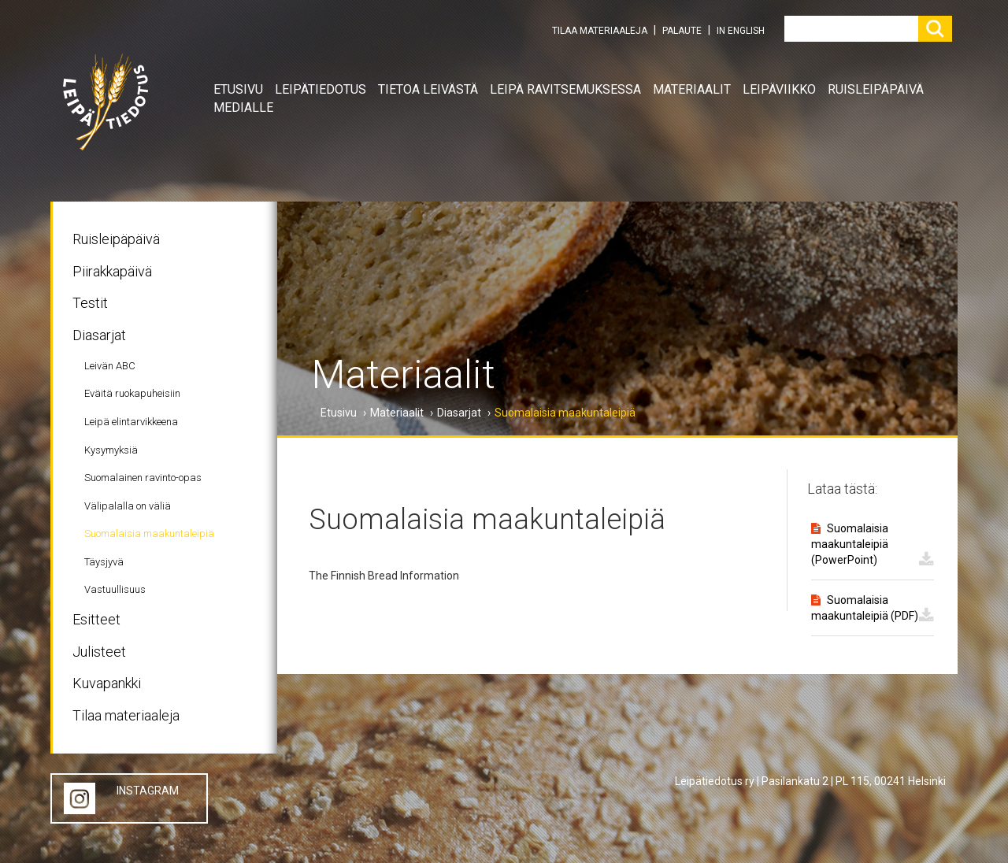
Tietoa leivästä (428, 89)
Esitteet (96, 619)
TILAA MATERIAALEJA (599, 30)
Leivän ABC (109, 366)
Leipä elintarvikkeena (131, 422)
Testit (90, 302)
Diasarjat (99, 335)
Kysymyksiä (111, 450)
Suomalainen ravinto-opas (143, 477)
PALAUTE (682, 30)
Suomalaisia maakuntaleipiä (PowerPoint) (849, 544)
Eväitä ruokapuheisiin (132, 393)
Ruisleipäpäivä (876, 89)
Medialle (243, 107)
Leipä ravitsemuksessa (565, 89)
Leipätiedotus (320, 89)
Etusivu (238, 89)
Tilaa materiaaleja (126, 715)
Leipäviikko (779, 89)
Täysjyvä (104, 562)
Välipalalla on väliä (127, 506)
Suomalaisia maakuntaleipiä (149, 533)
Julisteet (99, 651)
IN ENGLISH (741, 30)
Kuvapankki (106, 683)
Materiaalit (692, 89)
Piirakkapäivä (112, 271)
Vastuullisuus (115, 589)
